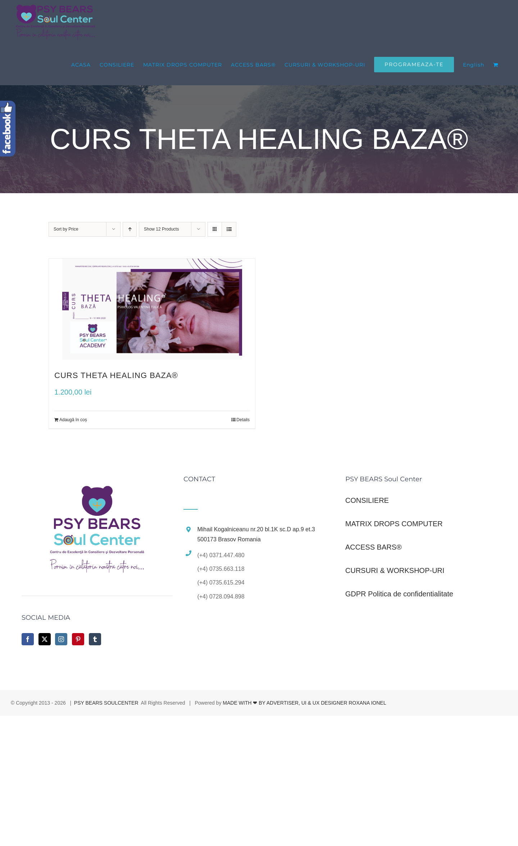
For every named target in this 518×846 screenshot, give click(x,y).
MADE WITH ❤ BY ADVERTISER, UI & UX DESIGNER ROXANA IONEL (304, 703)
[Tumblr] (95, 639)
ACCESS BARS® (373, 547)
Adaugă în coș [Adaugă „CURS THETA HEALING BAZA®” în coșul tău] (73, 419)
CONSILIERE (367, 500)
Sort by (66, 229)
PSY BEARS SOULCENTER (106, 703)
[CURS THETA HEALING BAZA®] (152, 309)
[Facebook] (28, 639)
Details (243, 419)
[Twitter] (44, 639)
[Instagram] (61, 639)
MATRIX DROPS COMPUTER (394, 524)
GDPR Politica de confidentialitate (399, 594)
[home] (97, 484)
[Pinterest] (78, 639)
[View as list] (229, 229)
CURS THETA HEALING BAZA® (116, 375)
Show (161, 229)
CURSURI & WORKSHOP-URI (395, 570)
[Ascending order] (130, 229)
